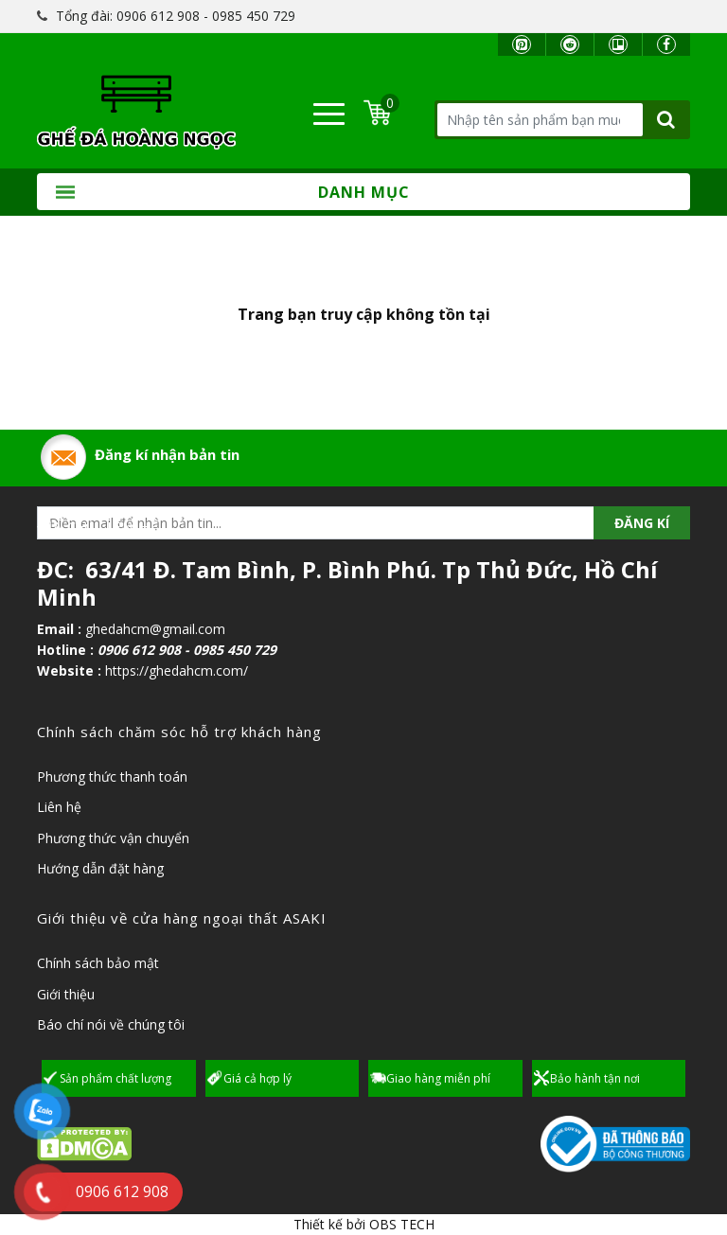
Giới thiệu (66, 994)
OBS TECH (401, 1224)
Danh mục (233, 192)
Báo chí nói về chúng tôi (111, 1024)
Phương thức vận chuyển (113, 838)
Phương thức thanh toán (112, 776)
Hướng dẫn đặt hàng (100, 868)
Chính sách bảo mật (98, 963)
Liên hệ (59, 807)
